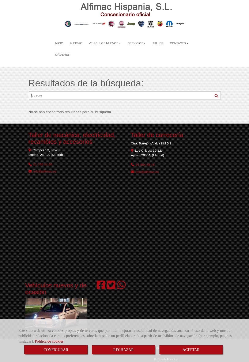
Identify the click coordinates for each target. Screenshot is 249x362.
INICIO (58, 36)
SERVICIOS (137, 36)
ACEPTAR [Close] (191, 350)
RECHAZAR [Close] (123, 350)
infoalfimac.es (44, 162)
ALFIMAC (76, 36)
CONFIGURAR (56, 350)
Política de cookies (49, 341)
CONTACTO (179, 36)
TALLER (158, 36)
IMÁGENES (62, 48)
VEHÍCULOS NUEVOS (105, 36)
